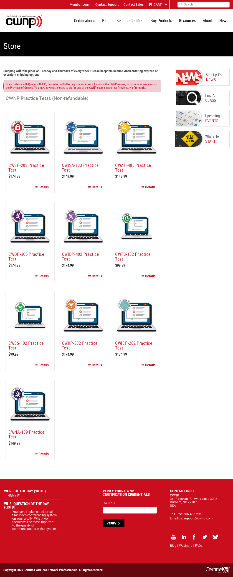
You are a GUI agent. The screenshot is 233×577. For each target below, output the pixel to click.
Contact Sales (134, 4)
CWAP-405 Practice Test (133, 167)
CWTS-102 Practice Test (133, 256)
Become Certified (130, 20)
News (223, 20)
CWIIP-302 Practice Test (80, 345)
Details (42, 187)
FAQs (199, 545)
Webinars (185, 545)
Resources (187, 20)
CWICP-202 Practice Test (133, 345)
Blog (105, 20)
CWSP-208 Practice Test (26, 167)
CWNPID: (109, 503)
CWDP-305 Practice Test (26, 256)
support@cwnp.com (198, 518)
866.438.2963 (193, 514)
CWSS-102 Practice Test (26, 345)
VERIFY (111, 523)
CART (158, 4)
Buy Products (161, 20)
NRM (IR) (14, 495)
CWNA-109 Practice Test (26, 434)
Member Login (80, 4)
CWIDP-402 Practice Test (80, 256)
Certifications (84, 20)
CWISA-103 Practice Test (80, 167)
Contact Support (107, 4)
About (207, 20)
